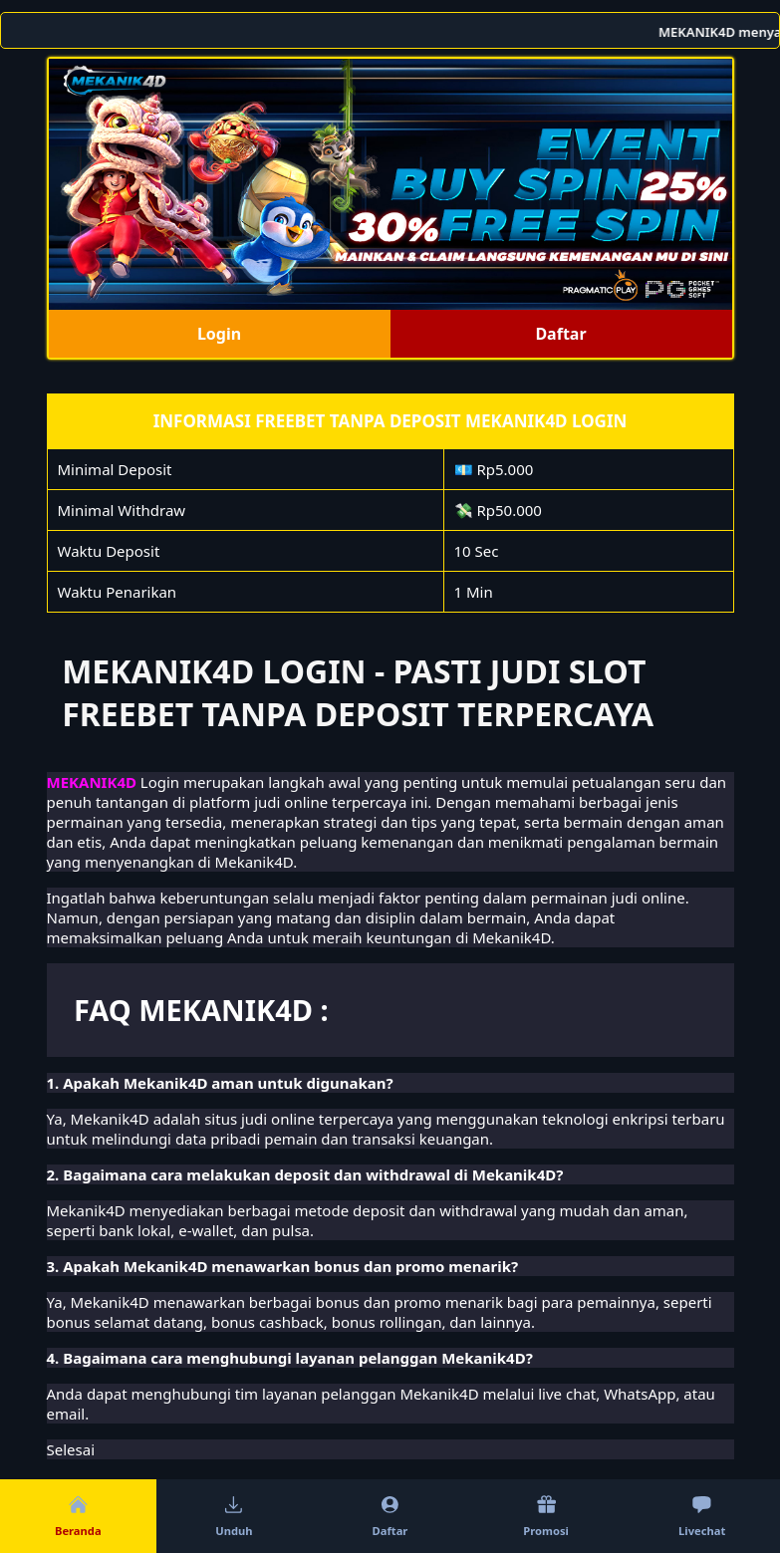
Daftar (560, 334)
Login (219, 334)
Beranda (78, 1516)
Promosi (546, 1516)
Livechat (701, 1516)
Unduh (233, 1516)
